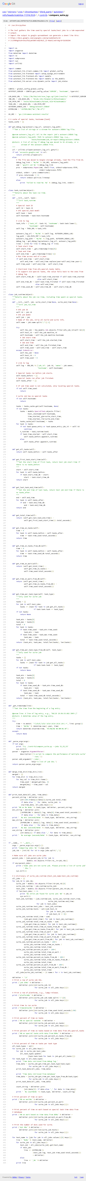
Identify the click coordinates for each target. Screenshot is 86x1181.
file (52, 21)
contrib (43, 15)
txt (75, 1177)
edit (59, 21)
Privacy (21, 1177)
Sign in (81, 4)
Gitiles (14, 1177)
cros (20, 11)
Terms (28, 1177)
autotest (58, 11)
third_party (46, 11)
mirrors (12, 11)
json (82, 1177)
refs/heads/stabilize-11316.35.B (18, 15)
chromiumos (31, 11)
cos (4, 11)
